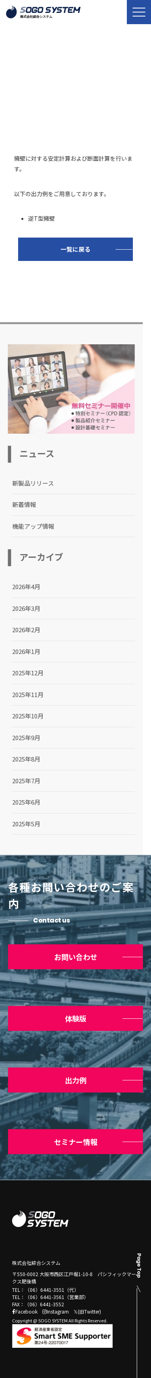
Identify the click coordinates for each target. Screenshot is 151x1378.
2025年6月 (22, 802)
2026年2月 (22, 629)
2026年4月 (22, 586)
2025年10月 (23, 716)
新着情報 (20, 504)
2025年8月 (22, 759)
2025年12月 (23, 672)
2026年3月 (22, 608)
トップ (19, 94)
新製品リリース (29, 483)
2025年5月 (22, 823)
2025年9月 (22, 737)
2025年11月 (23, 694)
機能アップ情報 (29, 526)
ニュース (51, 94)
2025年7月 (22, 780)
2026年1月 (22, 651)
